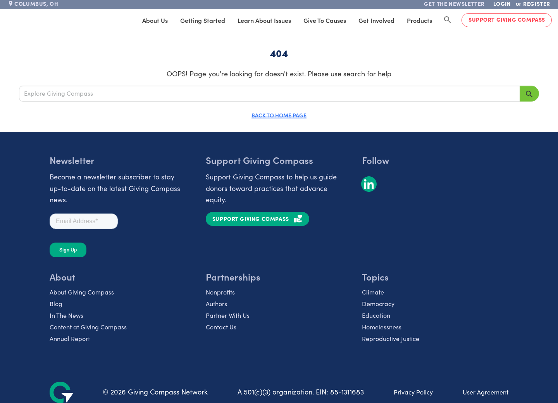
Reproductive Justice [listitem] (390, 338)
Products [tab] (419, 20)
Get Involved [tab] (376, 20)
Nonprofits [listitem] (220, 292)
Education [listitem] (376, 315)
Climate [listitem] (373, 292)
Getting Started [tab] (202, 20)
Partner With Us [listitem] (228, 315)
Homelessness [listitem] (381, 327)
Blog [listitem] (56, 304)
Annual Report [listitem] (70, 338)
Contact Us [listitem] (221, 327)
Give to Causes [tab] (324, 20)
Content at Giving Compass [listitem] (88, 327)
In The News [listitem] (66, 315)
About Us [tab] (155, 20)
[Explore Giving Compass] (269, 93)
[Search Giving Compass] (447, 20)
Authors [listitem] (216, 304)
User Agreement (485, 392)
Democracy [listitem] (378, 304)
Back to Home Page (279, 115)
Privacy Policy (413, 392)
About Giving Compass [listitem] (82, 292)
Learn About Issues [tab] (264, 20)
